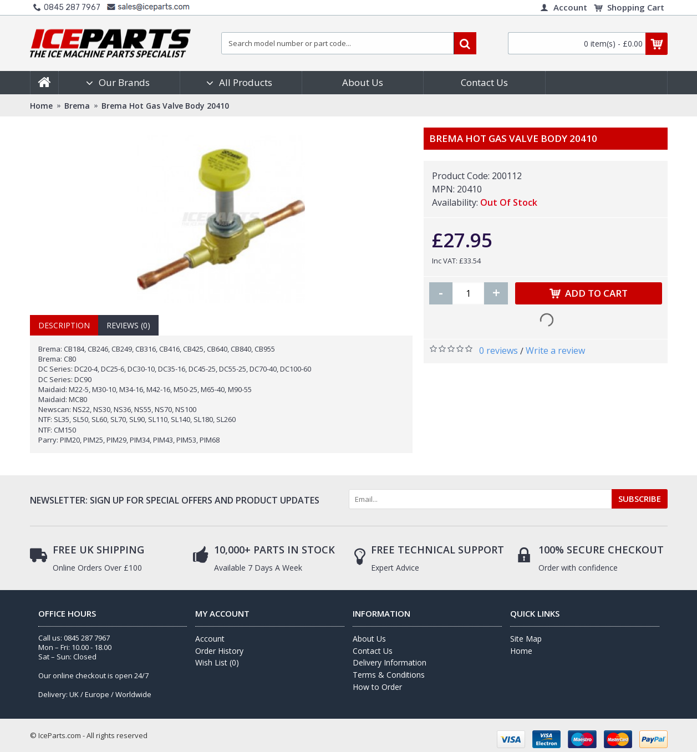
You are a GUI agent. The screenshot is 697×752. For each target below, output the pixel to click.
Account (210, 638)
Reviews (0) (128, 325)
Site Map (526, 638)
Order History (219, 651)
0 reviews (498, 350)
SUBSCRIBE (639, 498)
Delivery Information (389, 662)
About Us (369, 638)
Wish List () (217, 662)
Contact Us (373, 651)
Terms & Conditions (389, 674)
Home (521, 651)
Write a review (555, 350)
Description (64, 325)
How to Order (377, 687)
